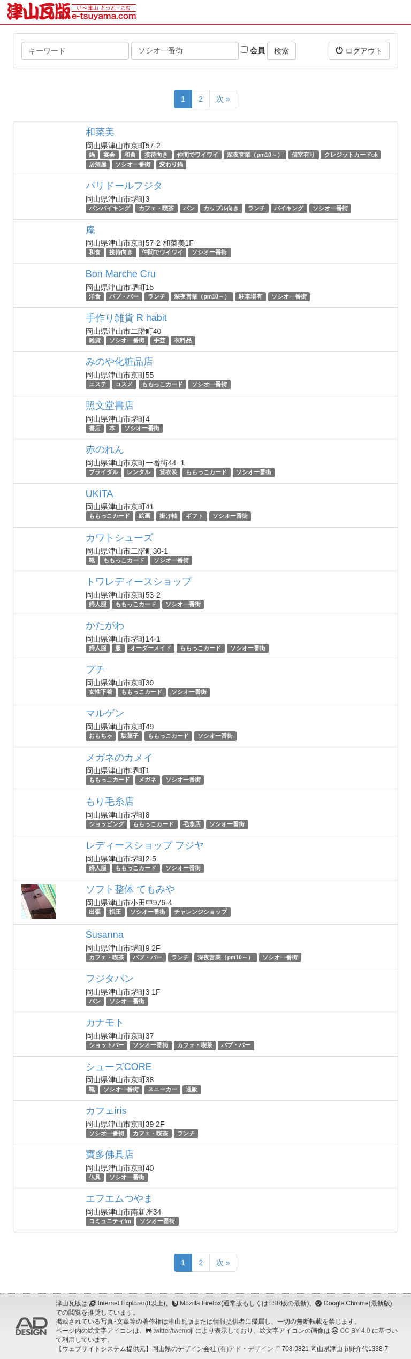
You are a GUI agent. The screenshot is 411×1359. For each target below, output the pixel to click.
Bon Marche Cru (121, 274)
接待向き (156, 154)
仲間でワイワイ (197, 154)
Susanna (105, 934)
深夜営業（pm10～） (255, 154)
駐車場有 (250, 296)
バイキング (288, 208)
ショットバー (106, 1045)
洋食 (95, 296)
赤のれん (105, 449)
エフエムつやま (119, 1198)
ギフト (194, 516)
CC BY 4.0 (355, 1330)
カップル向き (221, 208)
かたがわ (105, 625)
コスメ (124, 384)
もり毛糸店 (110, 801)
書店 (95, 428)
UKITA (99, 493)
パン (189, 208)
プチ (95, 669)
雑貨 (95, 340)
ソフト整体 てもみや (130, 889)
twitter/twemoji (173, 1330)
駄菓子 (130, 735)
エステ (97, 384)
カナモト (105, 1022)
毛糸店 (192, 824)
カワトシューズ (119, 537)
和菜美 (100, 132)
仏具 (95, 1177)
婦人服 (97, 604)
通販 (191, 1089)
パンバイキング (109, 208)
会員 (253, 50)
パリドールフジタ (124, 185)
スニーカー (162, 1089)
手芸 (159, 340)
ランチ (256, 208)
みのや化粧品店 (119, 361)
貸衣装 (168, 472)
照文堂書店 (110, 405)
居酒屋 (97, 164)
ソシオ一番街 (132, 164)
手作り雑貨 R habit (126, 317)
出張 (95, 911)
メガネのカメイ (119, 757)
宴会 (109, 154)
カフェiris (106, 1110)
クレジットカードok (351, 154)
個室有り (303, 154)
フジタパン (110, 978)
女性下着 (100, 692)
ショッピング (106, 824)
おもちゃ (100, 735)
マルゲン (105, 713)
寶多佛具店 (110, 1154)
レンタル (138, 472)
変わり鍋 (171, 164)
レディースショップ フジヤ (145, 845)
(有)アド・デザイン (245, 1349)
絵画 (144, 516)
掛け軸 (168, 516)
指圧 (115, 911)
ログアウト (359, 50)
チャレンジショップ (200, 911)
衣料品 (183, 340)
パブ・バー (124, 296)
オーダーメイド (150, 648)
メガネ (147, 780)
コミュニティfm (110, 1221)
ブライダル (103, 472)
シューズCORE (119, 1067)
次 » (223, 99)
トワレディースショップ (139, 581)
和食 (130, 154)
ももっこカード (162, 384)
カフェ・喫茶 (156, 208)
